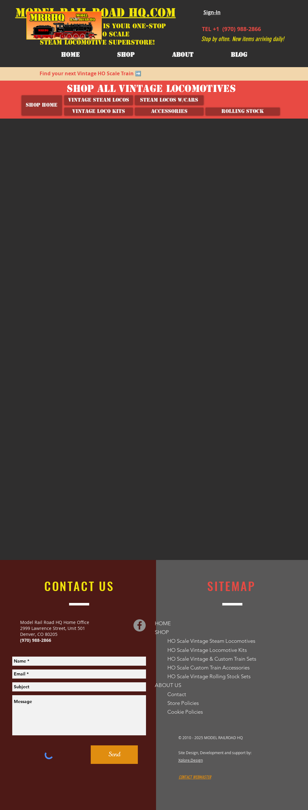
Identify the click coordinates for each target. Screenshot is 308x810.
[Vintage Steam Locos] (98, 100)
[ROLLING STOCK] (243, 111)
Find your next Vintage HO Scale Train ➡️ (90, 73)
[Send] (114, 754)
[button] (183, 55)
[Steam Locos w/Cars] (169, 100)
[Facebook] (139, 625)
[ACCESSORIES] (169, 111)
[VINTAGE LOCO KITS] (98, 111)
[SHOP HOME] (42, 105)
